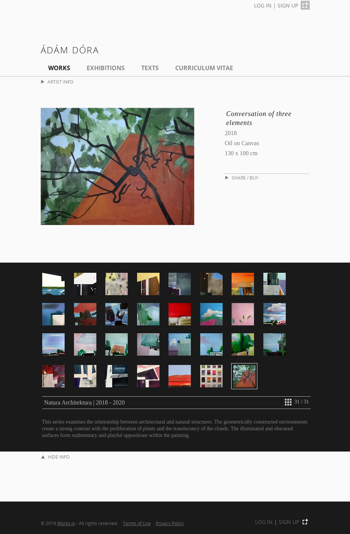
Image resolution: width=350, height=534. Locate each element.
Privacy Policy (170, 523)
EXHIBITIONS (106, 68)
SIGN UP (288, 5)
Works (59, 68)
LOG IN (263, 5)
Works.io (66, 523)
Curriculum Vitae (204, 68)
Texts (150, 68)
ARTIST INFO (57, 82)
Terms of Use (137, 523)
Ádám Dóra (70, 50)
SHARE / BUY (241, 178)
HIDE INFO (55, 457)
